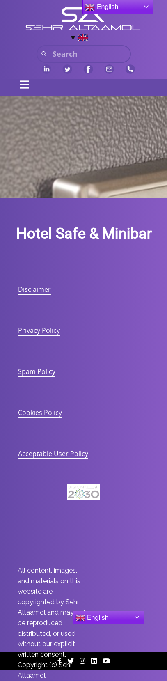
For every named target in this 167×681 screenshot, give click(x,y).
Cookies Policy (40, 412)
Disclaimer (34, 289)
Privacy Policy (39, 330)
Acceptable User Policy (53, 453)
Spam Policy (36, 371)
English (92, 618)
